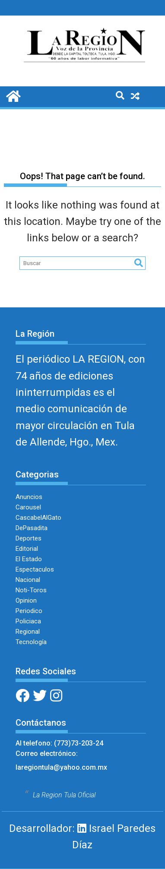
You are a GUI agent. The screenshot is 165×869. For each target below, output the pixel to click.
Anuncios (29, 497)
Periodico (29, 611)
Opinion (26, 600)
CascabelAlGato (38, 517)
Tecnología (31, 642)
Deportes (28, 538)
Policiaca (28, 621)
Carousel (28, 507)
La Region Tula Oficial (64, 795)
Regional (28, 631)
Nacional (28, 580)
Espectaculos (35, 569)
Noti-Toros (31, 590)
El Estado (29, 559)
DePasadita (32, 528)
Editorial (27, 549)
